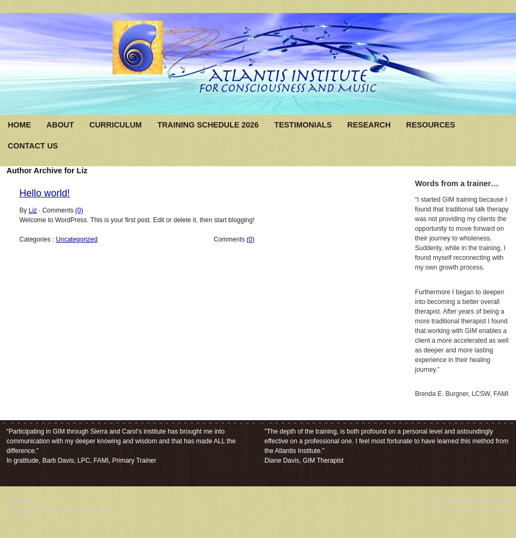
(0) (79, 210)
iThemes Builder (451, 501)
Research (369, 125)
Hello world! (44, 193)
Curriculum (115, 125)
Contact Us (33, 145)
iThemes (497, 501)
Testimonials (303, 125)
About (60, 125)
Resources (430, 125)
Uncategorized (76, 239)
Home (19, 125)
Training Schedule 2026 (208, 125)
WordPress (494, 510)
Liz (32, 210)
